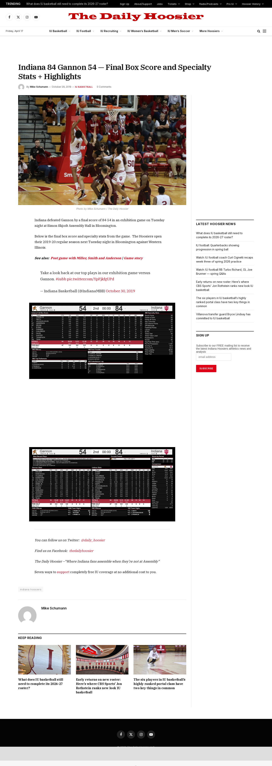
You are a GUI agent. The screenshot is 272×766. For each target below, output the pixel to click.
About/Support (145, 4)
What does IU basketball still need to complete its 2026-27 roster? (67, 4)
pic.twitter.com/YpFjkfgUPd (61, 273)
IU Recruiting (110, 31)
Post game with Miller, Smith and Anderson (77, 252)
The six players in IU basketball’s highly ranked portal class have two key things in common (159, 678)
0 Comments (102, 86)
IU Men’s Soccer (178, 31)
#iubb (152, 267)
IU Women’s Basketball (144, 31)
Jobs (161, 4)
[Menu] (264, 31)
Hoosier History (251, 4)
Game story (117, 252)
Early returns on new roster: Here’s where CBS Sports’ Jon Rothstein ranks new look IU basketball (102, 678)
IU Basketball (60, 31)
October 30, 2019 (112, 285)
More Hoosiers (208, 31)
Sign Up (127, 4)
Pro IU (230, 4)
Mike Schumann (39, 86)
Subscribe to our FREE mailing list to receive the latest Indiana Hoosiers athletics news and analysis (223, 348)
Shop (189, 4)
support (59, 566)
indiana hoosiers (30, 584)
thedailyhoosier (75, 545)
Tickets (173, 4)
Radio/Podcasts (209, 4)
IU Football (85, 31)
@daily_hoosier (85, 534)
